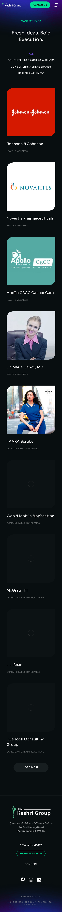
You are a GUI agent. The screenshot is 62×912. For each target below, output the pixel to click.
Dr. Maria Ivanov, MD (25, 367)
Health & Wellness (31, 73)
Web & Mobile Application (30, 516)
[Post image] (31, 112)
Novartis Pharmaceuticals (30, 218)
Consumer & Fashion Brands (31, 66)
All (31, 53)
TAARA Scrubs (20, 441)
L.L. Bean (14, 665)
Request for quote (31, 853)
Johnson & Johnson (25, 144)
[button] (56, 5)
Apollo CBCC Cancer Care (30, 293)
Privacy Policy (31, 897)
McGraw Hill (17, 590)
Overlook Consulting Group (26, 742)
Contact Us (40, 4)
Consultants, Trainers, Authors (31, 60)
